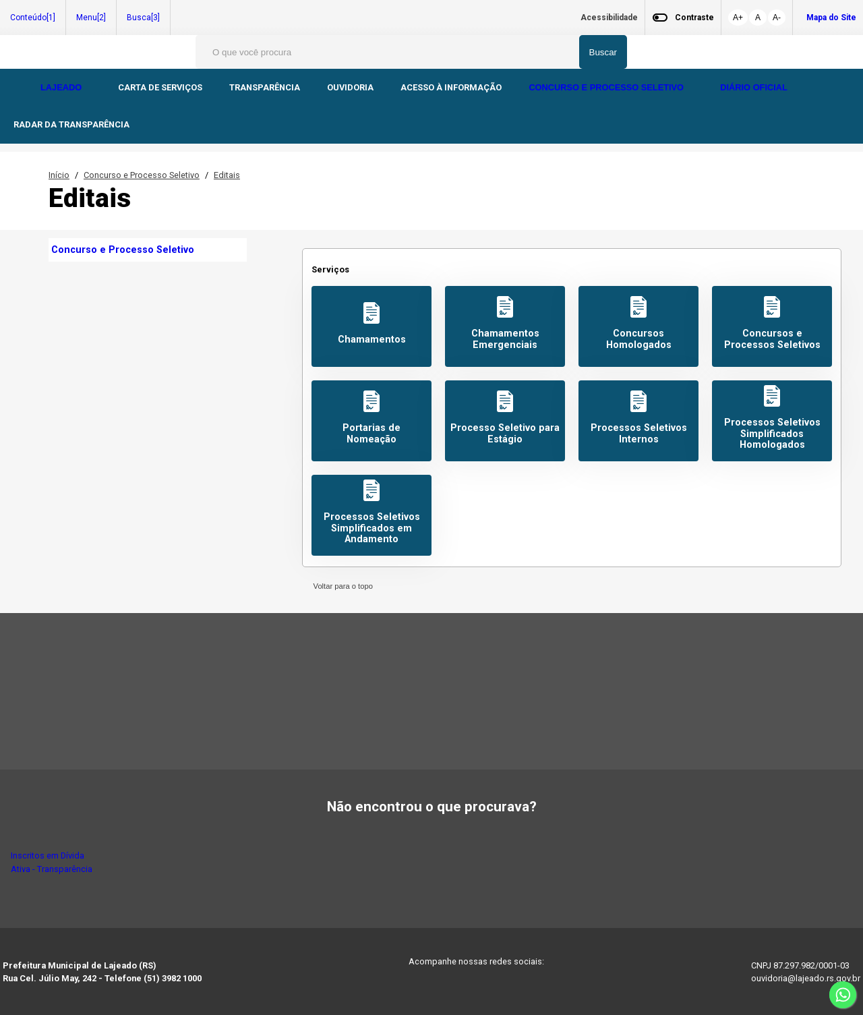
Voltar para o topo (341, 586)
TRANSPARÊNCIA (264, 87)
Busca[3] (143, 17)
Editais (227, 175)
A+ (738, 17)
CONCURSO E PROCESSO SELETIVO (607, 87)
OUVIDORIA (350, 87)
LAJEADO (62, 87)
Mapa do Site (831, 17)
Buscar (603, 52)
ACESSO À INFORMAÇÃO (451, 87)
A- (777, 17)
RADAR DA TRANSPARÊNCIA (71, 124)
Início (59, 175)
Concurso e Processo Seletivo (142, 175)
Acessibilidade (609, 17)
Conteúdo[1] (32, 17)
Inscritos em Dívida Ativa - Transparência (51, 861)
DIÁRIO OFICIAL (755, 87)
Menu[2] (91, 17)
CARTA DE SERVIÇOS (160, 87)
